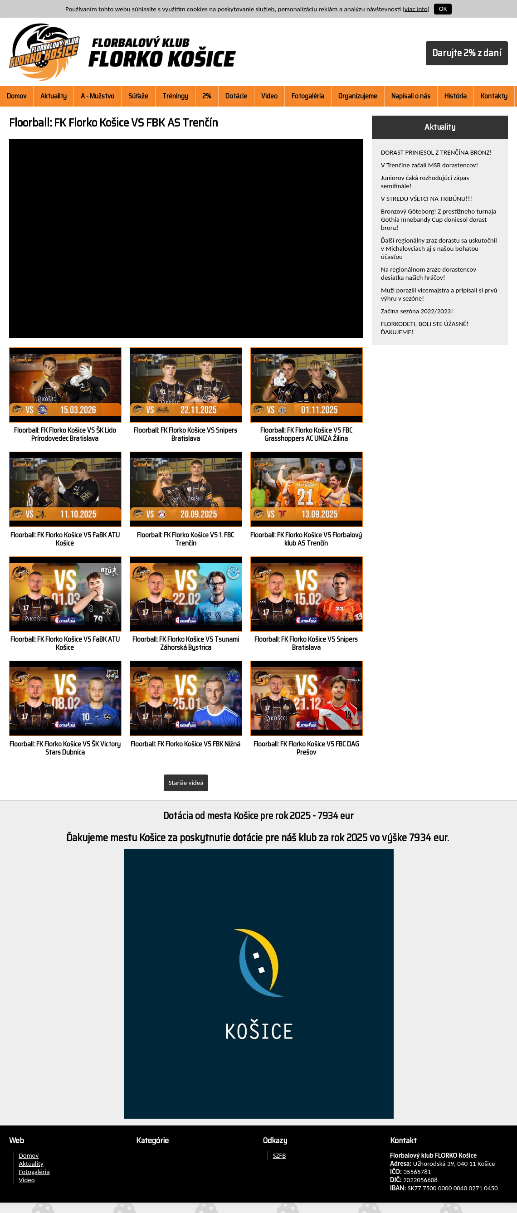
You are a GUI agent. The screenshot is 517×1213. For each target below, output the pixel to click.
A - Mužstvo (97, 96)
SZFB (279, 1155)
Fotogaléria (308, 96)
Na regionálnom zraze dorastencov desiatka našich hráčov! (428, 273)
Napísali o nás (410, 96)
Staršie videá (186, 783)
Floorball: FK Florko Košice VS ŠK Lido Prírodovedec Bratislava (65, 434)
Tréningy (175, 96)
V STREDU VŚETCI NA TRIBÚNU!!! (426, 199)
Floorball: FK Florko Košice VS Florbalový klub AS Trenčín (306, 539)
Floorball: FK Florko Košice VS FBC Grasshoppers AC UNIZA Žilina (306, 434)
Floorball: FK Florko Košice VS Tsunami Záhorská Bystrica (185, 643)
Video (269, 96)
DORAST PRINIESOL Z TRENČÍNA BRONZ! (436, 152)
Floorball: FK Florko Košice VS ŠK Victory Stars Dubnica (65, 748)
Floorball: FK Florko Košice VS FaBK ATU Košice (65, 539)
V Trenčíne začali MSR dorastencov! (429, 165)
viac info (416, 9)
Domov (16, 96)
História (455, 96)
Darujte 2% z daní (466, 52)
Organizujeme (357, 96)
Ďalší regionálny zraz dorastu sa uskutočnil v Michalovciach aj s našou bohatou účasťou (439, 248)
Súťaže (138, 96)
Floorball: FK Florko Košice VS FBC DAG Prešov (306, 748)
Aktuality (53, 96)
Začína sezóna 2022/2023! (417, 311)
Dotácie (236, 96)
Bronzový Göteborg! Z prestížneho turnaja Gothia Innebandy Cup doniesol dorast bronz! (439, 219)
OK (443, 9)
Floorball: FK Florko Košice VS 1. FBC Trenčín (185, 539)
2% (206, 96)
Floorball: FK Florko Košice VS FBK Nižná (185, 744)
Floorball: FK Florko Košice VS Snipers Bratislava (185, 434)
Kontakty (494, 96)
